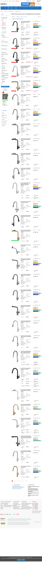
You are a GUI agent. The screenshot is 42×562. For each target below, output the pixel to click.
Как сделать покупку (24, 505)
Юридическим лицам (16, 507)
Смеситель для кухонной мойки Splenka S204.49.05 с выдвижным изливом (26, 451)
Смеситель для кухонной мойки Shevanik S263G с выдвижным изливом (26, 231)
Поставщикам (15, 505)
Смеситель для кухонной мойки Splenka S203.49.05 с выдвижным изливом (26, 336)
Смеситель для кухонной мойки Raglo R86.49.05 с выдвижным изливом (26, 259)
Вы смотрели (37, 4)
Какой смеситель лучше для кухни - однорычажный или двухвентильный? (33, 489)
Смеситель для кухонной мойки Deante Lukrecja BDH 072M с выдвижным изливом (26, 67)
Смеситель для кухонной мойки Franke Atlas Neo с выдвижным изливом (26, 419)
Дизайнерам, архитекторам (16, 506)
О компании (2, 503)
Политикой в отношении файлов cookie (13, 558)
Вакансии (2, 508)
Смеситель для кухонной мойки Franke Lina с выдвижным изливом (26, 369)
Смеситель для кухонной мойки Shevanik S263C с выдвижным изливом (26, 390)
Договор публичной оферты (25, 504)
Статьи (1, 504)
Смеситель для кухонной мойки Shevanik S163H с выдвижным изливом (26, 216)
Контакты (2, 505)
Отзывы (2, 506)
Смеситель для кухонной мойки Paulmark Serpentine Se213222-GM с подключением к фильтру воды (26, 437)
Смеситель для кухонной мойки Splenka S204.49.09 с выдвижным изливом (26, 290)
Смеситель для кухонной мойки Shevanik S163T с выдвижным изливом (26, 169)
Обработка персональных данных (26, 508)
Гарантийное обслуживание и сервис (26, 503)
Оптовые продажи (15, 503)
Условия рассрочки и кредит (7, 506)
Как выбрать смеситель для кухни (17, 488)
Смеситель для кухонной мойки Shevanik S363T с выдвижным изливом (26, 275)
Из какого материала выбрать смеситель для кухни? (33, 487)
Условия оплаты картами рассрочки (8, 505)
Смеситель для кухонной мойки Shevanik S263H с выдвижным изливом (26, 139)
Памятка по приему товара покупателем (27, 507)
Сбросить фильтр (5, 88)
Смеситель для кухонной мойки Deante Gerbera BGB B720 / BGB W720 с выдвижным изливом (26, 352)
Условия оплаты (6, 504)
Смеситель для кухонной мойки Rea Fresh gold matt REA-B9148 (26, 405)
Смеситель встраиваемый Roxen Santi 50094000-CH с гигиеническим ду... (5, 101)
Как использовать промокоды (26, 506)
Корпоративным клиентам (16, 504)
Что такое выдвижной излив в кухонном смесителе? (33, 493)
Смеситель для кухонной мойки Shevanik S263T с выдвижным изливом (26, 154)
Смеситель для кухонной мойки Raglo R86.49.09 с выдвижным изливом (26, 306)
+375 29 (35, 503)
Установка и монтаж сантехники (17, 508)
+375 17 (35, 509)
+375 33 (35, 504)
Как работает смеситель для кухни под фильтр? (33, 495)
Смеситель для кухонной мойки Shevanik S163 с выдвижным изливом (26, 322)
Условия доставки (6, 503)
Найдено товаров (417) (5, 86)
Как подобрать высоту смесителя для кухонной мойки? (33, 491)
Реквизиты (2, 507)
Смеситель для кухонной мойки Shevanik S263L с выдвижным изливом (26, 124)
